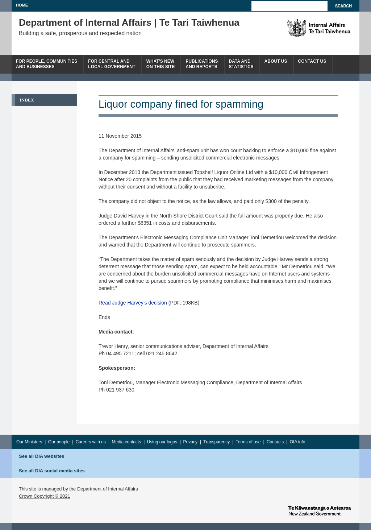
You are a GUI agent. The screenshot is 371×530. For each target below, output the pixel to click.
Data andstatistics (241, 64)
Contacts (275, 441)
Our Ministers (29, 441)
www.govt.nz (319, 510)
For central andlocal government (111, 64)
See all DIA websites (41, 456)
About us (275, 61)
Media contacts (126, 441)
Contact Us (312, 61)
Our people (59, 441)
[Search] (289, 6)
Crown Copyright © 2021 (44, 496)
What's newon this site (160, 64)
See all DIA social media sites (52, 470)
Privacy (190, 441)
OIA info (297, 441)
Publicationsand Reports (202, 64)
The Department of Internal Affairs (302, 28)
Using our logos (162, 441)
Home (22, 5)
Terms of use (248, 441)
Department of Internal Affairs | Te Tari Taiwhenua (129, 22)
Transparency (216, 441)
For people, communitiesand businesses (46, 64)
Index (27, 100)
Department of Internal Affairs (107, 489)
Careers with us (91, 441)
